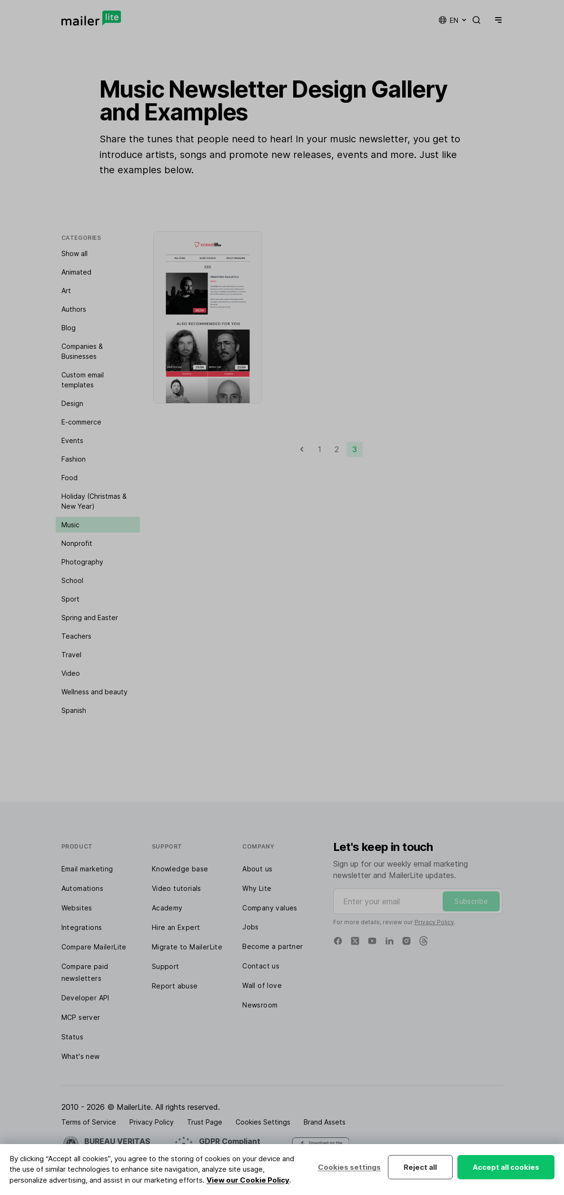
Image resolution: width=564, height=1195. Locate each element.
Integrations (81, 927)
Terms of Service (88, 1122)
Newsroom (259, 1005)
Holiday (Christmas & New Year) (94, 501)
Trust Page (204, 1122)
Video (70, 673)
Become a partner (272, 946)
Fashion (73, 459)
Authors (73, 309)
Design (72, 403)
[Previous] (301, 449)
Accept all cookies (506, 1167)
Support (165, 966)
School (72, 580)
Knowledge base (180, 869)
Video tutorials (176, 888)
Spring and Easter (89, 617)
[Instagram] (406, 941)
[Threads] (423, 941)
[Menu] (496, 20)
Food (69, 478)
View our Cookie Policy (248, 1180)
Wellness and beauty (94, 692)
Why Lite (256, 888)
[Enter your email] (418, 901)
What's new (80, 1056)
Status (72, 1037)
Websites (76, 908)
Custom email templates (82, 380)
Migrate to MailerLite (187, 947)
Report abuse (175, 986)
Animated (76, 272)
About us (257, 869)
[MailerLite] (91, 18)
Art (66, 290)
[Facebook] (338, 941)
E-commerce (81, 422)
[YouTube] (372, 941)
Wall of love (262, 985)
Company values (269, 908)
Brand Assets (325, 1122)
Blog (68, 328)
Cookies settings (349, 1167)
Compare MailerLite (94, 947)
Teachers (76, 636)
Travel (71, 655)
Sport (70, 599)
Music (70, 525)
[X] (355, 941)
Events (72, 440)
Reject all (420, 1167)
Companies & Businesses (82, 351)
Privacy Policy (434, 922)
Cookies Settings (263, 1122)
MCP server (80, 1017)
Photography (82, 562)
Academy (167, 908)
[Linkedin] (389, 941)
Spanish (73, 710)
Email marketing (87, 869)
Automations (82, 888)
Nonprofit (76, 543)
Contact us (260, 966)
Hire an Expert (176, 927)
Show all (74, 253)
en (453, 20)
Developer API (85, 998)
